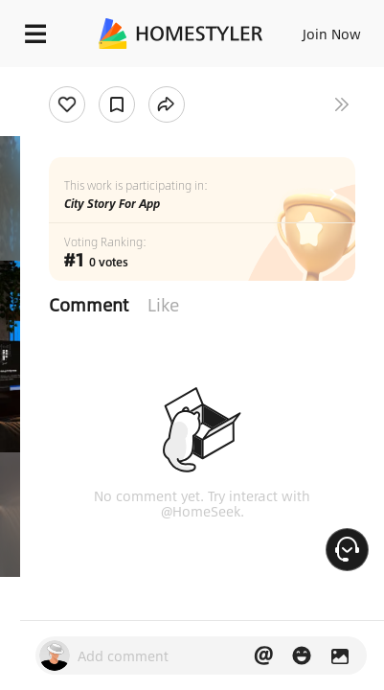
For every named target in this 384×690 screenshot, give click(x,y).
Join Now (332, 33)
